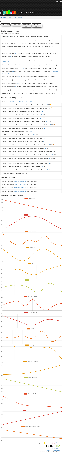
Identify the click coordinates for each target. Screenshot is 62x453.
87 (16, 93)
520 (42, 111)
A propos (40, 443)
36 (49, 163)
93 (10, 56)
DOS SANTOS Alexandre (26, 25)
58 (52, 154)
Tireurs (9, 17)
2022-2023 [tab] (29, 101)
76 (26, 46)
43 (47, 169)
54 (46, 121)
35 (15, 53)
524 (44, 128)
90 (8, 36)
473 (41, 114)
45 (15, 86)
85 (53, 151)
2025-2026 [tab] (4, 101)
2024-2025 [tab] (12, 101)
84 (45, 148)
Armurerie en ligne (55, 448)
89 (14, 90)
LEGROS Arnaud (17, 17)
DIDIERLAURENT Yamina (36, 25)
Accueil (4, 17)
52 (34, 134)
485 (13, 71)
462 (17, 80)
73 (17, 40)
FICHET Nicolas (6, 24)
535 (18, 83)
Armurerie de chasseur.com (53, 450)
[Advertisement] (32, 6)
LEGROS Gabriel (16, 24)
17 (23, 68)
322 (21, 65)
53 (49, 144)
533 (19, 76)
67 (14, 50)
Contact (58, 443)
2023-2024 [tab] (20, 101)
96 (18, 43)
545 (16, 60)
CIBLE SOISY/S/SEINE (20, 181)
